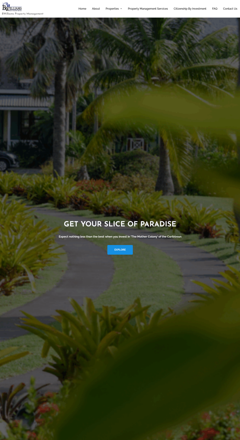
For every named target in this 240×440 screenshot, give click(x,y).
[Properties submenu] (121, 8)
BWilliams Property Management (22, 14)
